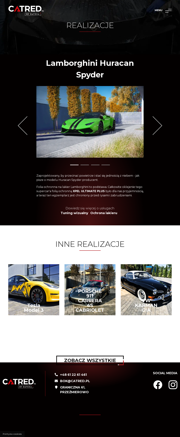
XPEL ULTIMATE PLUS (89, 191)
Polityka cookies (12, 434)
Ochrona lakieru (103, 213)
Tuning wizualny (74, 213)
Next (152, 125)
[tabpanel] (90, 122)
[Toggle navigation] (168, 10)
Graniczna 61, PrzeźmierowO (74, 389)
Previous (27, 125)
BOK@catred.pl (75, 381)
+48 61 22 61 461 (73, 375)
